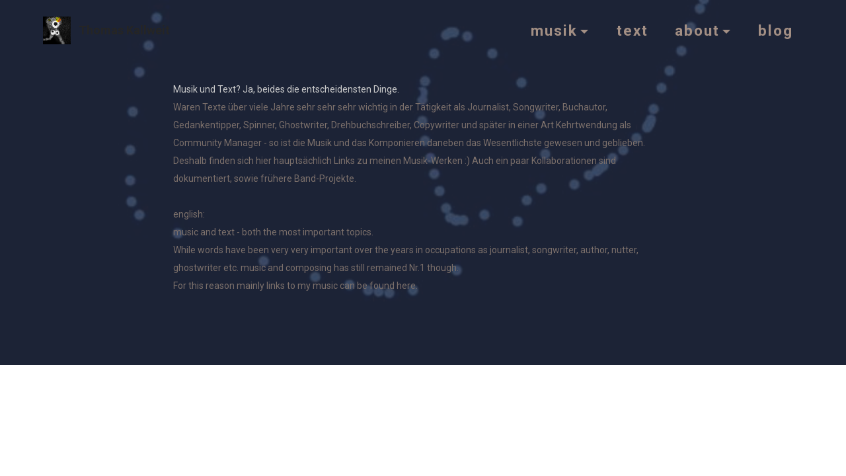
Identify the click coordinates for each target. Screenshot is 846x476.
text (632, 30)
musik (554, 30)
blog (775, 30)
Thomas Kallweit (124, 30)
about (697, 30)
